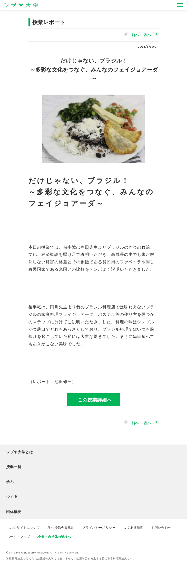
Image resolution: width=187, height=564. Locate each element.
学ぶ (10, 481)
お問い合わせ (162, 527)
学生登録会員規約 (61, 527)
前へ (135, 35)
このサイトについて (25, 527)
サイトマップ (20, 537)
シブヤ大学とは (19, 452)
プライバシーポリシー (99, 527)
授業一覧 (14, 467)
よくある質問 (134, 527)
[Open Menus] (180, 5)
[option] (93, 126)
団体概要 (14, 511)
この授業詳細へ (95, 399)
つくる (12, 496)
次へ (147, 35)
